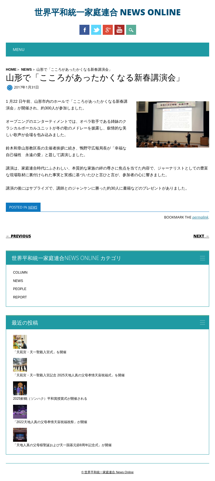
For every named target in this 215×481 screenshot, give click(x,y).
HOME (11, 69)
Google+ (108, 30)
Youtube (119, 30)
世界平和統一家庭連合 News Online (107, 12)
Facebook (84, 30)
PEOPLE (19, 289)
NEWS (26, 69)
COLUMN (20, 272)
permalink (200, 217)
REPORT (20, 297)
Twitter (96, 30)
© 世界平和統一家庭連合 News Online (107, 472)
